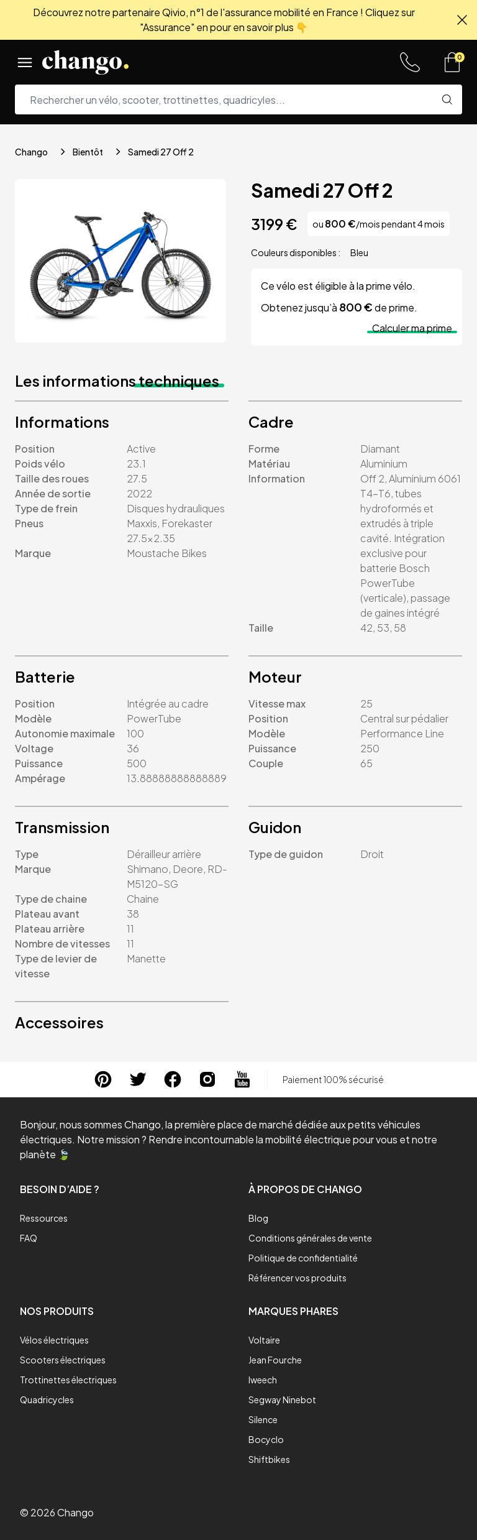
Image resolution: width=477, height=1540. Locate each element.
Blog (258, 1218)
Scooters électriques (63, 1359)
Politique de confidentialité (303, 1257)
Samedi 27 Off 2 (161, 151)
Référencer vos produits (297, 1277)
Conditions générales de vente (310, 1237)
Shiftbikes (269, 1459)
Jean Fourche (275, 1359)
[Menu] (25, 62)
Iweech (262, 1379)
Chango (31, 151)
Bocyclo (266, 1439)
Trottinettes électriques (68, 1379)
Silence (263, 1419)
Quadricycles (47, 1399)
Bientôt (88, 151)
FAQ (28, 1237)
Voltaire (264, 1339)
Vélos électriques (54, 1339)
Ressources (44, 1218)
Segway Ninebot (282, 1399)
